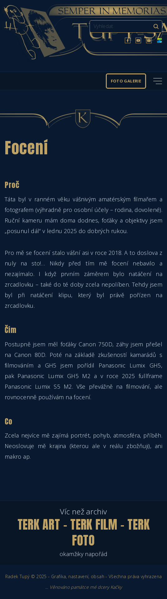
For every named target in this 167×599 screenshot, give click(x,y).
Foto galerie (126, 81)
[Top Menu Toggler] (158, 81)
